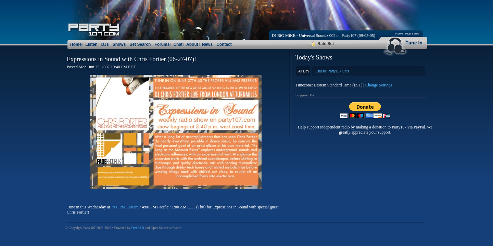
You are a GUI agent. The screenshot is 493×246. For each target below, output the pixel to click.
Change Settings (378, 85)
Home (75, 44)
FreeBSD (137, 228)
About (192, 44)
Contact (224, 44)
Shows (119, 44)
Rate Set (322, 43)
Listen (91, 44)
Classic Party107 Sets (332, 71)
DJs (105, 44)
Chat (177, 44)
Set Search (140, 44)
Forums (161, 44)
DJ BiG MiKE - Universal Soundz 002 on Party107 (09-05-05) (323, 35)
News (207, 44)
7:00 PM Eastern (125, 207)
